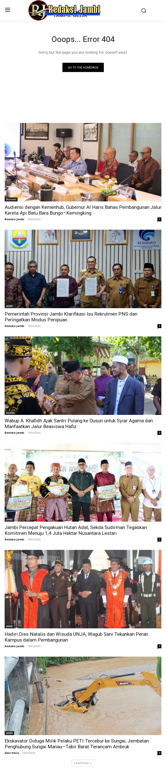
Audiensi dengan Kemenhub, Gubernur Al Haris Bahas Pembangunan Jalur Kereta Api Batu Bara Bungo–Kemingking (83, 210)
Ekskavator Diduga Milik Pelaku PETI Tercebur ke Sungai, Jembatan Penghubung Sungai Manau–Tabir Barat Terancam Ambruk (77, 743)
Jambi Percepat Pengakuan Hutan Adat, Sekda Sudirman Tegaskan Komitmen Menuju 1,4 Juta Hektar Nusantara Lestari (76, 530)
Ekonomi (11, 199)
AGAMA (10, 412)
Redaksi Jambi (14, 219)
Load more (83, 763)
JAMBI (9, 306)
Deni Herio (12, 753)
